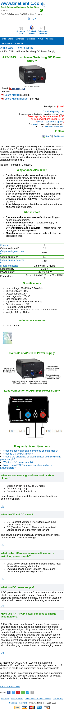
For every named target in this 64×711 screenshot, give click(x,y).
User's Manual (12, 95)
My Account (6, 43)
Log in (33, 18)
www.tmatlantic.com (22, 3)
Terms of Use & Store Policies (38, 699)
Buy (47, 136)
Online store (13, 14)
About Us (50, 39)
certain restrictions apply (50, 121)
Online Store (7, 39)
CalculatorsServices (43, 32)
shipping (36, 124)
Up (2, 506)
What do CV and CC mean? (18, 453)
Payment (23, 703)
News (38, 14)
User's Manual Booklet (16, 98)
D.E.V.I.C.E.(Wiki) (32, 32)
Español (19, 43)
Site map (5, 699)
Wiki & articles (27, 14)
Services (31, 39)
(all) (3, 14)
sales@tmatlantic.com (54, 126)
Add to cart (59, 136)
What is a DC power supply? (18, 462)
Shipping (13, 703)
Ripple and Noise (9, 266)
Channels (5, 245)
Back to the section (10, 686)
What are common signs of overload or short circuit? (30, 451)
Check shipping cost (53, 111)
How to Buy (58, 699)
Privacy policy (17, 699)
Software (20, 39)
